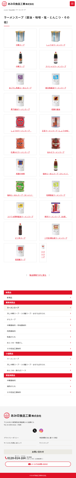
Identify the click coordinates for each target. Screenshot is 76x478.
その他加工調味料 (14, 348)
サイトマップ (43, 443)
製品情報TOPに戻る (37, 275)
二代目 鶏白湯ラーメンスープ (55, 231)
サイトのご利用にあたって (13, 443)
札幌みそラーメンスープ (20, 145)
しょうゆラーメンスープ (55, 38)
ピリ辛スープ (20, 231)
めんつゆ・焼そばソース (16, 370)
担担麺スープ (20, 253)
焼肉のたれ (11, 386)
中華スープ (20, 38)
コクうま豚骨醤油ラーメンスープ (20, 210)
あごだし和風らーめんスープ (20, 81)
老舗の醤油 (56, 102)
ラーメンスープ (13, 307)
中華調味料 (11, 380)
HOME (6, 10)
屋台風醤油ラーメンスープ (55, 81)
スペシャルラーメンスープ (56, 59)
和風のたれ (11, 337)
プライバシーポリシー (11, 438)
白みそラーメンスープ (55, 145)
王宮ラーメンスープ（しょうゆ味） (56, 124)
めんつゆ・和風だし (15, 342)
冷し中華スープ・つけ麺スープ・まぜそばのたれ (26, 313)
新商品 (8, 292)
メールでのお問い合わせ (39, 464)
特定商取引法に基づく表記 (48, 438)
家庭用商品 (10, 375)
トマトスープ (43, 251)
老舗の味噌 (20, 167)
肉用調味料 (11, 331)
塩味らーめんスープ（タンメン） (56, 167)
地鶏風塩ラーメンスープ (55, 188)
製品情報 (12, 10)
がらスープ (11, 319)
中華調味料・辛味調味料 (16, 325)
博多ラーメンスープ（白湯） (56, 210)
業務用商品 (10, 302)
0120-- (16, 457)
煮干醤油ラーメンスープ (20, 102)
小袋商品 (9, 353)
